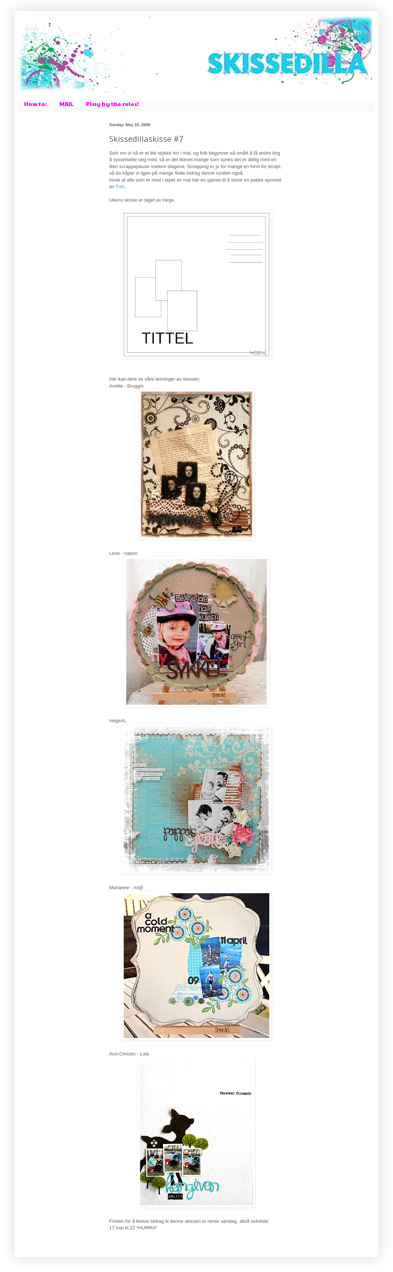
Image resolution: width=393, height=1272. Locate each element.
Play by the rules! (112, 104)
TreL (120, 186)
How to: (35, 104)
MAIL (66, 104)
